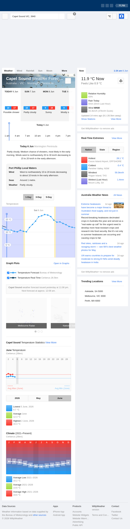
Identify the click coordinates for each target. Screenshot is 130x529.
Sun (40, 70)
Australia (11, 83)
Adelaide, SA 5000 (94, 291)
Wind (19, 70)
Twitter (115, 515)
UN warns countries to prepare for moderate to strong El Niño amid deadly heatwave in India (102, 259)
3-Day (38, 197)
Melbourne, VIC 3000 (95, 296)
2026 (17, 398)
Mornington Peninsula (40, 83)
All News (117, 195)
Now (81, 70)
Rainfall (30, 70)
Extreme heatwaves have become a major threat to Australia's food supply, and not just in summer (102, 221)
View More (116, 119)
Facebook (116, 511)
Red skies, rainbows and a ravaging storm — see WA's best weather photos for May (102, 246)
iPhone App (58, 511)
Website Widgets (80, 515)
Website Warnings (81, 518)
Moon (49, 70)
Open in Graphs (61, 263)
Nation (88, 149)
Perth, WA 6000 (92, 300)
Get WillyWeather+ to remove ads (97, 128)
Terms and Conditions (101, 515)
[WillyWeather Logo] (18, 5)
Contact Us (117, 518)
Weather (8, 70)
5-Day (49, 197)
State (102, 149)
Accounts (76, 511)
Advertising (77, 522)
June (59, 398)
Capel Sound (57, 83)
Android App (59, 515)
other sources (39, 515)
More (64, 70)
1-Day (28, 197)
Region (116, 149)
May (38, 398)
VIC (22, 83)
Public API (77, 525)
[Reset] (56, 16)
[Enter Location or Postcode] (37, 16)
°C (109, 16)
